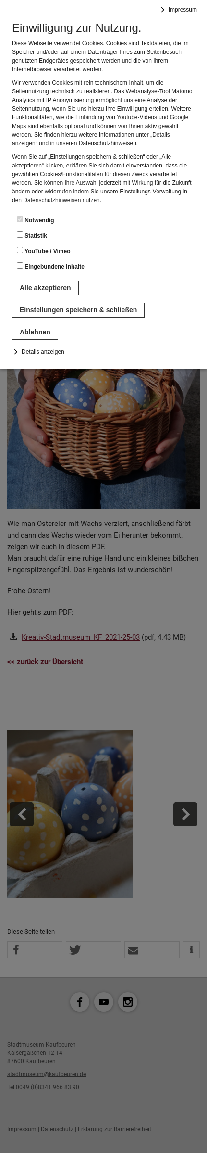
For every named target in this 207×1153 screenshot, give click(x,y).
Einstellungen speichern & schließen (78, 310)
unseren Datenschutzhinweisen (96, 143)
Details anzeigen (43, 351)
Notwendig (35, 220)
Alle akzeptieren (45, 288)
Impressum (183, 9)
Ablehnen (35, 332)
